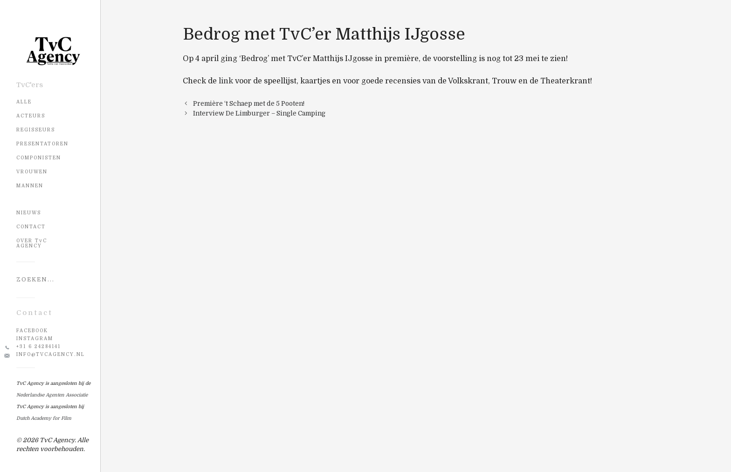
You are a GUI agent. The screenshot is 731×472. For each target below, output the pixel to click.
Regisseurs (35, 129)
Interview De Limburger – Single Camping (259, 113)
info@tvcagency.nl (50, 354)
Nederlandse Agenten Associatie (52, 394)
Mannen (29, 185)
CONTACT (31, 226)
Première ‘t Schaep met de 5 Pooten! (248, 103)
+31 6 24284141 (38, 346)
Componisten (38, 157)
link (226, 81)
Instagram (34, 338)
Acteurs (30, 115)
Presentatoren (42, 143)
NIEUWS (28, 212)
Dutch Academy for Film (43, 418)
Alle (24, 101)
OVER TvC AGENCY (31, 243)
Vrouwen (32, 171)
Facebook (32, 330)
